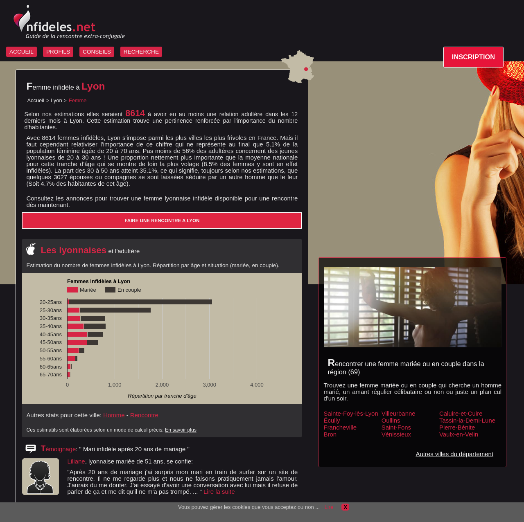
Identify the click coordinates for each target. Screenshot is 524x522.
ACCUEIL (21, 52)
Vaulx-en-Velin (458, 434)
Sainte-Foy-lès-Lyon (351, 413)
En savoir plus (180, 430)
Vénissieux (396, 434)
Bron (330, 434)
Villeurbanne (399, 413)
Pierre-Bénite (457, 427)
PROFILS (58, 52)
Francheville (340, 427)
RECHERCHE (141, 52)
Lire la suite (219, 491)
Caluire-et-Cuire (461, 413)
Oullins (391, 420)
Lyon (56, 100)
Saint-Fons (396, 427)
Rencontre (144, 415)
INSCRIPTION (473, 57)
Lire (329, 507)
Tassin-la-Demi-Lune (467, 420)
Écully (332, 420)
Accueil (35, 100)
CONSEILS (97, 52)
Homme (113, 415)
